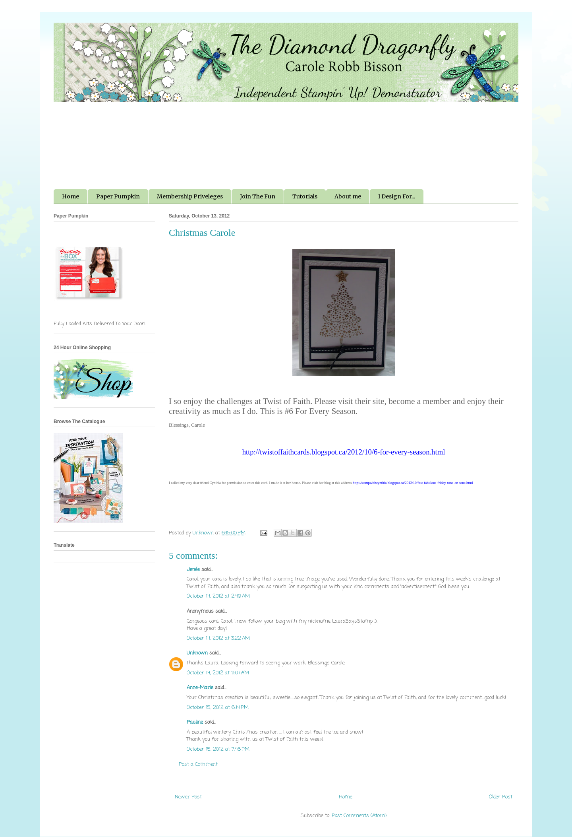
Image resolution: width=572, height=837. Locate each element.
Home (70, 196)
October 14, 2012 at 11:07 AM (218, 673)
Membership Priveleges (190, 196)
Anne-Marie (200, 687)
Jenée (193, 569)
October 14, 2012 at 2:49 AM (218, 596)
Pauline (195, 722)
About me (347, 196)
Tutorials (304, 196)
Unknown (197, 653)
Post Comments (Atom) (359, 816)
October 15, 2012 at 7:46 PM (218, 749)
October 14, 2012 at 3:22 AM (218, 638)
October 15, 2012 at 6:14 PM (218, 707)
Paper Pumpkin (118, 196)
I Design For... (396, 196)
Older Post (500, 797)
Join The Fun (257, 196)
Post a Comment (198, 764)
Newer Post (188, 797)
